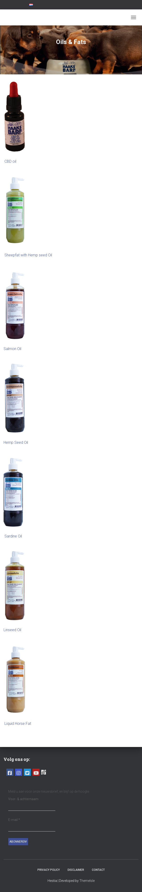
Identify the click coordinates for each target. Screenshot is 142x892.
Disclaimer (76, 870)
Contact (98, 870)
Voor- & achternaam (23, 799)
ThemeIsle (87, 881)
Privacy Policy (48, 870)
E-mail (14, 820)
